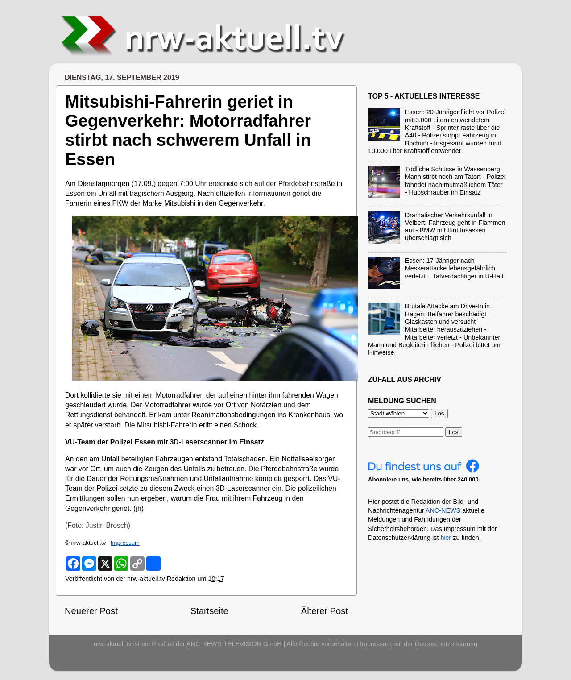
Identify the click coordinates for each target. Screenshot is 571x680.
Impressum (125, 542)
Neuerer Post (91, 611)
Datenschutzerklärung (446, 643)
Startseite (209, 611)
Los (454, 432)
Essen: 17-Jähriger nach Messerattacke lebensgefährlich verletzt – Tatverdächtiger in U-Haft (454, 268)
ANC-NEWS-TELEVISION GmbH (234, 643)
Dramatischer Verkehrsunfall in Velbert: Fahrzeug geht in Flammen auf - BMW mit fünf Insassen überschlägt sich (455, 226)
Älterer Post (324, 611)
